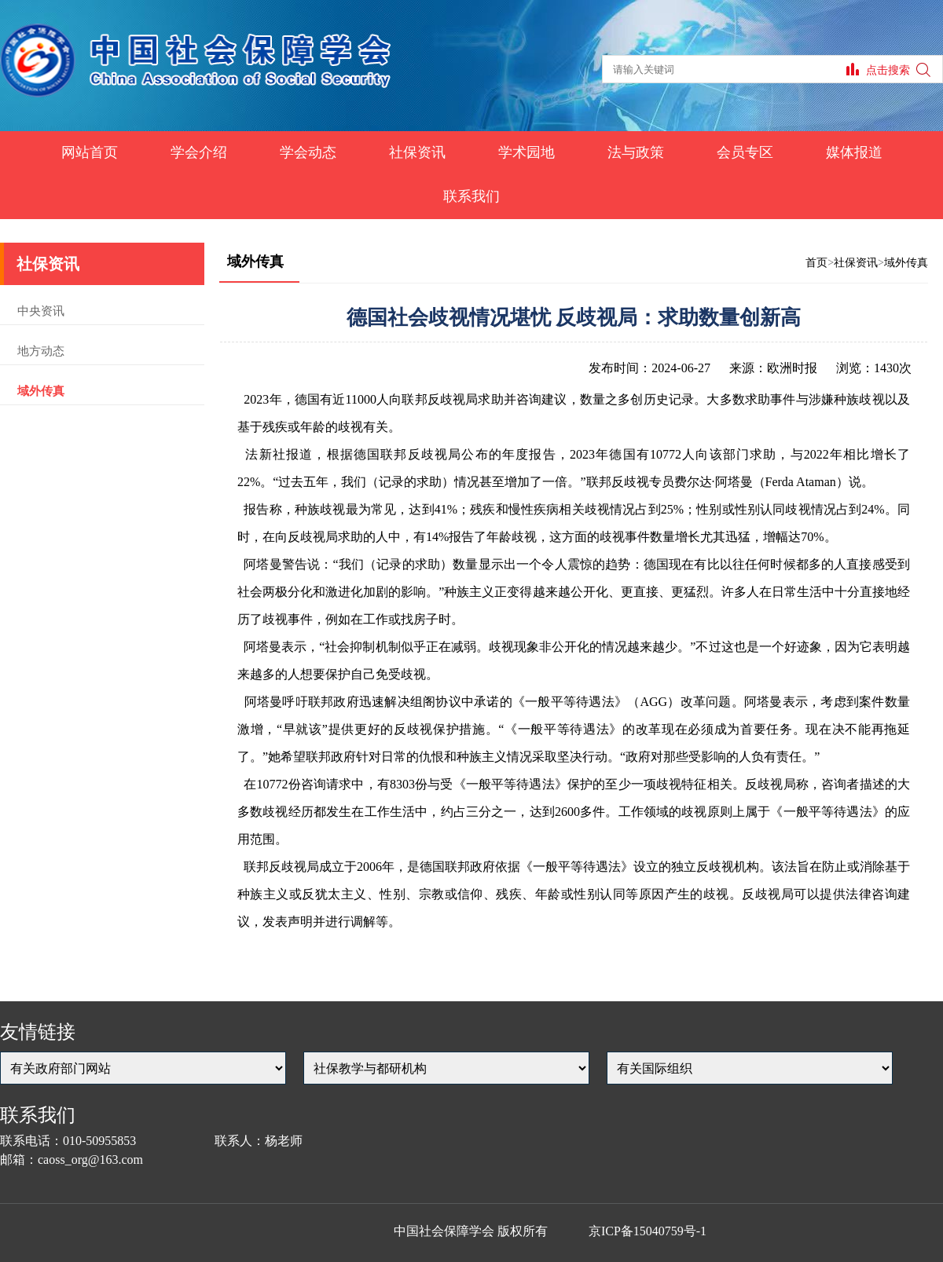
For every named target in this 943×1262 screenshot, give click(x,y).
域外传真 (40, 391)
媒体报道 (854, 152)
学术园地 (526, 152)
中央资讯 (40, 311)
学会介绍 (199, 152)
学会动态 (308, 152)
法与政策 (635, 152)
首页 (816, 263)
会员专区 (745, 152)
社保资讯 (417, 152)
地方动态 (40, 351)
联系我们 (471, 196)
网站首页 (89, 152)
